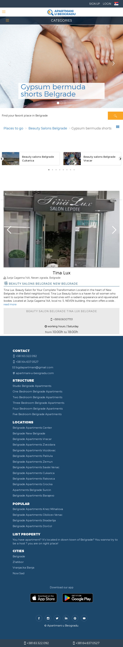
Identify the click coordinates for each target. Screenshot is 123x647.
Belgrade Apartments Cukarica (33, 473)
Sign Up (94, 3)
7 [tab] (70, 170)
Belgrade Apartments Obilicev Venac (38, 514)
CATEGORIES (61, 20)
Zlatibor (18, 561)
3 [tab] (56, 170)
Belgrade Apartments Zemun (33, 461)
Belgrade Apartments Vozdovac (34, 450)
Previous (2, 158)
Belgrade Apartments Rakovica (34, 478)
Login (107, 3)
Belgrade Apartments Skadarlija (34, 520)
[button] (9, 54)
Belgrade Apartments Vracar (32, 439)
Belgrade (19, 556)
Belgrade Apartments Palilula (33, 455)
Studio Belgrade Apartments (32, 385)
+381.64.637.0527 (86, 643)
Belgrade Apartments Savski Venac (36, 467)
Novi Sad (18, 573)
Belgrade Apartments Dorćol (32, 526)
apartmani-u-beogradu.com (35, 373)
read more (10, 304)
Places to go (13, 128)
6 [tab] (67, 170)
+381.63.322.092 (36, 643)
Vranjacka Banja (23, 567)
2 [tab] (52, 170)
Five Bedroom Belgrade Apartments (37, 414)
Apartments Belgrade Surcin (32, 489)
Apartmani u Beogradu (62, 625)
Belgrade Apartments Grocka (32, 484)
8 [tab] (74, 170)
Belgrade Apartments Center (32, 427)
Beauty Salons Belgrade (47, 128)
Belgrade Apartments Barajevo (33, 495)
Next (120, 158)
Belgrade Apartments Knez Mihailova (38, 509)
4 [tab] (60, 170)
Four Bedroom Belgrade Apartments (38, 408)
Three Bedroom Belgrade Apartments (38, 402)
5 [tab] (63, 170)
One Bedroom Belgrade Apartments (37, 391)
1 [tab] (49, 170)
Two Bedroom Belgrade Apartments (37, 397)
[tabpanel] (31, 158)
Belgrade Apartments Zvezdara (34, 444)
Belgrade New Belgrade (29, 433)
